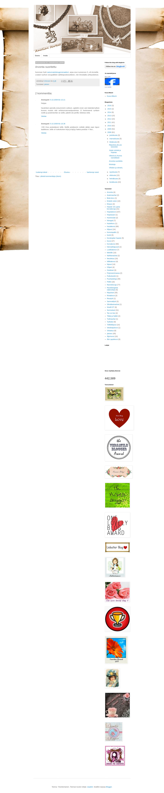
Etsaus (109, 204)
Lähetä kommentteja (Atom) (50, 176)
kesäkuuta (113, 182)
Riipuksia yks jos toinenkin (115, 146)
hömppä (110, 221)
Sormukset (111, 310)
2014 (109, 112)
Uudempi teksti (41, 172)
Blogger (109, 787)
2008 (109, 132)
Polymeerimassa (113, 273)
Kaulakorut (111, 226)
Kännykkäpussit (113, 247)
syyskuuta (113, 172)
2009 (109, 129)
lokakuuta (113, 142)
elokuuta (112, 175)
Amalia (45, 56)
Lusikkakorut (112, 250)
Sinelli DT (110, 307)
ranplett (90, 787)
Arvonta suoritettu (115, 161)
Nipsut (109, 264)
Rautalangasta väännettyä (112, 289)
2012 (109, 119)
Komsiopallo (111, 232)
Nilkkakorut (111, 261)
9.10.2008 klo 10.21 (57, 100)
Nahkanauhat (112, 256)
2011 (109, 122)
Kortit (109, 235)
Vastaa (43, 116)
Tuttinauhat (111, 319)
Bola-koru (110, 198)
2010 (109, 126)
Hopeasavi (111, 215)
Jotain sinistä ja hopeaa (115, 151)
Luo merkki (108, 87)
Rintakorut (111, 296)
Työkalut (110, 322)
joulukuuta (113, 135)
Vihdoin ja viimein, (116, 168)
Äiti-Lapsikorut (112, 339)
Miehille (110, 253)
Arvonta (110, 192)
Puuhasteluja (112, 279)
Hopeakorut (111, 212)
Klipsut (109, 229)
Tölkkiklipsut (111, 325)
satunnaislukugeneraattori (58, 72)
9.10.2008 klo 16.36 (57, 124)
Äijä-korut (110, 336)
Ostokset (110, 270)
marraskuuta (114, 139)
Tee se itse (111, 313)
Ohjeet (109, 267)
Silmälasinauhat (113, 304)
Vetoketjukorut (112, 328)
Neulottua (110, 259)
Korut (109, 241)
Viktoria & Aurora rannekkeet (115, 157)
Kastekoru (111, 223)
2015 (109, 109)
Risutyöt (110, 298)
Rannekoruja (112, 285)
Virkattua (110, 331)
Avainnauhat (111, 195)
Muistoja (112, 164)
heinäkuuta (113, 179)
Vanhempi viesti (93, 172)
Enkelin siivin (112, 201)
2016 (109, 106)
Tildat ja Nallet (112, 316)
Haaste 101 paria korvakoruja (113, 208)
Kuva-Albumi (112, 96)
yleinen (46, 84)
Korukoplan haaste (114, 238)
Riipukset (110, 293)
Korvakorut (111, 244)
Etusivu (37, 56)
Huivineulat (111, 218)
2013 (109, 116)
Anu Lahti (107, 76)
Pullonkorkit (111, 276)
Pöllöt (109, 282)
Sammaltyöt (111, 301)
